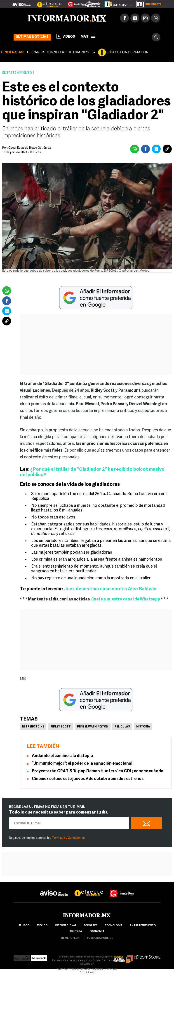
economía (96, 931)
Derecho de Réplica (92, 969)
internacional (65, 925)
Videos (65, 36)
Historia (143, 726)
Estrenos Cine (33, 726)
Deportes (90, 925)
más (88, 37)
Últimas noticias (32, 37)
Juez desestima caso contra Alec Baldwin (110, 589)
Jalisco (23, 925)
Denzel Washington (92, 726)
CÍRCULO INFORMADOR (128, 52)
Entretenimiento (17, 72)
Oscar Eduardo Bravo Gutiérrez (29, 147)
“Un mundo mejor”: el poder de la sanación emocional (82, 763)
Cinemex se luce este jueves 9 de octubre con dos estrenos (87, 779)
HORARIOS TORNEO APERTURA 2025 (58, 52)
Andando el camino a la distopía (62, 756)
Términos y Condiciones (68, 838)
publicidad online (100, 938)
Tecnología (113, 925)
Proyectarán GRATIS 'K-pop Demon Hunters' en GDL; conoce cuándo (97, 771)
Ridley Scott (60, 726)
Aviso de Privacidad (68, 969)
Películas (122, 726)
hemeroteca (70, 938)
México (42, 925)
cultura (76, 931)
